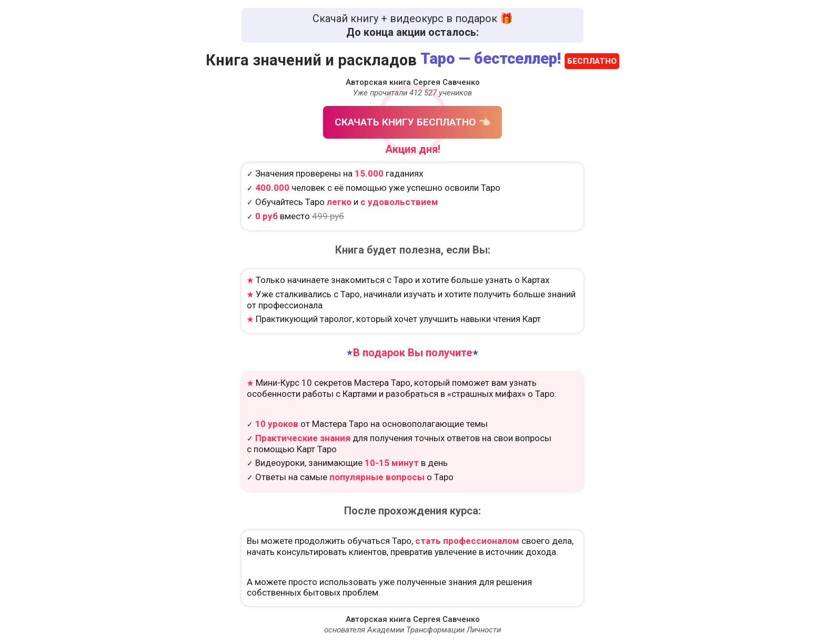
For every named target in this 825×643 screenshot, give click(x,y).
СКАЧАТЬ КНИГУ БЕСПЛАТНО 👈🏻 (413, 122)
